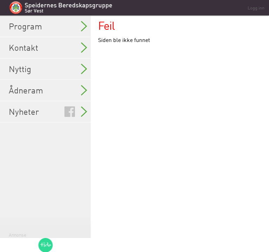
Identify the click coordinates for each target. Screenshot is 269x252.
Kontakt (48, 47)
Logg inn (256, 7)
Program (48, 26)
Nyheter (48, 111)
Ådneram (48, 90)
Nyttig (48, 69)
